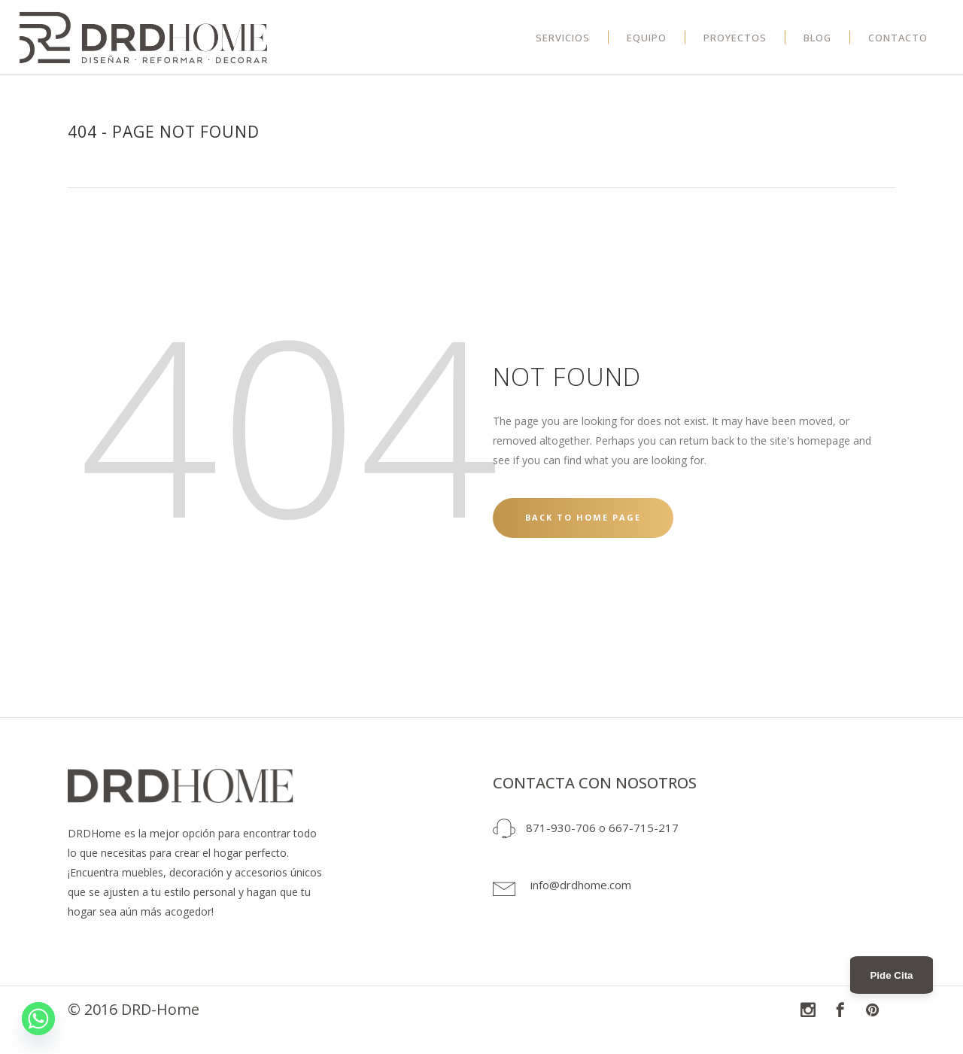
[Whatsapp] (38, 1018)
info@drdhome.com (580, 884)
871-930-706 (561, 827)
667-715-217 (644, 827)
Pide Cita (891, 975)
